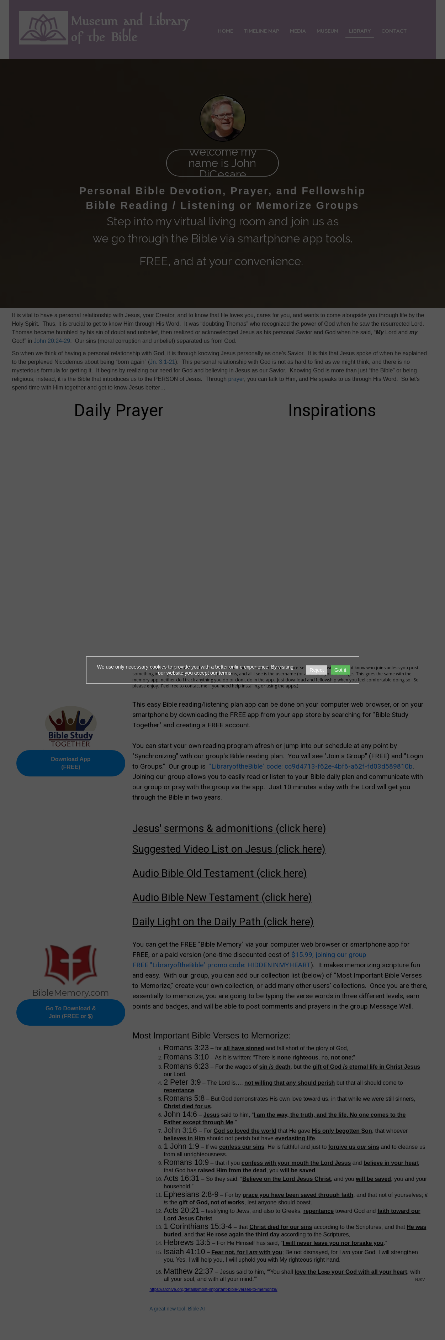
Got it (340, 670)
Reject (316, 670)
